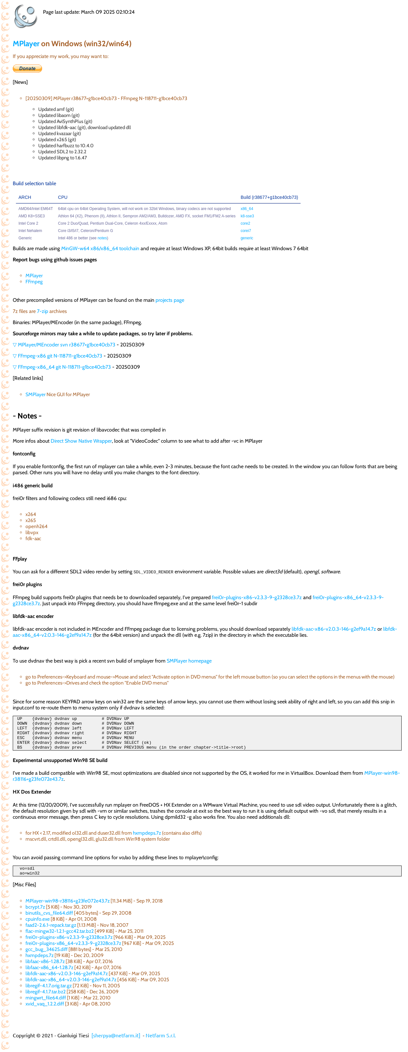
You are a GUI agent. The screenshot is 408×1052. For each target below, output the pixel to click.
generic (247, 238)
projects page (170, 300)
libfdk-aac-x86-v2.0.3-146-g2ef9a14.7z (334, 629)
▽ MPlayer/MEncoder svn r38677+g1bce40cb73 (64, 345)
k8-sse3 (247, 216)
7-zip (42, 311)
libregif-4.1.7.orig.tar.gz (49, 994)
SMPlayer (36, 394)
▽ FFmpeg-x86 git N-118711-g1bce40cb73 (57, 356)
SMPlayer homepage (189, 661)
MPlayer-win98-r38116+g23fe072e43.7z (68, 909)
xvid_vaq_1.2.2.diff (45, 1012)
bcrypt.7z (35, 915)
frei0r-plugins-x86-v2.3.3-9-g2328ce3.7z (257, 597)
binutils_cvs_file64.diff (49, 921)
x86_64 (247, 209)
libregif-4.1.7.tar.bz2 (46, 1000)
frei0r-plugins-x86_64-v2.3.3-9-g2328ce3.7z (73, 952)
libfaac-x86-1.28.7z (45, 970)
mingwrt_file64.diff (46, 1006)
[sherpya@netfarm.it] (115, 1044)
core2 (245, 223)
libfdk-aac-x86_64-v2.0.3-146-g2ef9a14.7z (71, 988)
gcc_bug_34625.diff (47, 958)
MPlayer (26, 43)
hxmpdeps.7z (147, 840)
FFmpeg (34, 282)
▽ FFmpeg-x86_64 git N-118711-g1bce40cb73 (62, 367)
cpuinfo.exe (38, 928)
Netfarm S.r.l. (161, 1044)
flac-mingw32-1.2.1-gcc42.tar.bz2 (60, 940)
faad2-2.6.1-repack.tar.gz (51, 934)
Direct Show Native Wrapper (81, 441)
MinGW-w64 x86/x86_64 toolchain (100, 248)
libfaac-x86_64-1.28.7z (49, 976)
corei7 (246, 231)
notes (102, 238)
